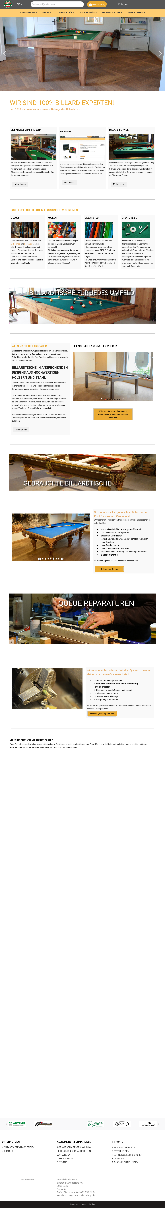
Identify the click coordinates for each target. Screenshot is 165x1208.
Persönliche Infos (123, 1147)
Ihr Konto (117, 1142)
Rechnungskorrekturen (127, 1154)
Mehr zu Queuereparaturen (102, 714)
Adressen (118, 1158)
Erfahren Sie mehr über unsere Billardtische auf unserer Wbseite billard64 (113, 414)
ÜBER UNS (7, 1151)
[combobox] (57, 4)
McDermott (15, 244)
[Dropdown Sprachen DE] (19, 4)
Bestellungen (120, 1151)
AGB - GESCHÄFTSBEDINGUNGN (74, 1147)
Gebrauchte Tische (109, 569)
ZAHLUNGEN (64, 1154)
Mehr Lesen (20, 184)
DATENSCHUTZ (65, 1158)
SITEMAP (62, 1162)
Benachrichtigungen (125, 1162)
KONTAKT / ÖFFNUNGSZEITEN (18, 1147)
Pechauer (28, 244)
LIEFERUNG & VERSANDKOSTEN (74, 1151)
